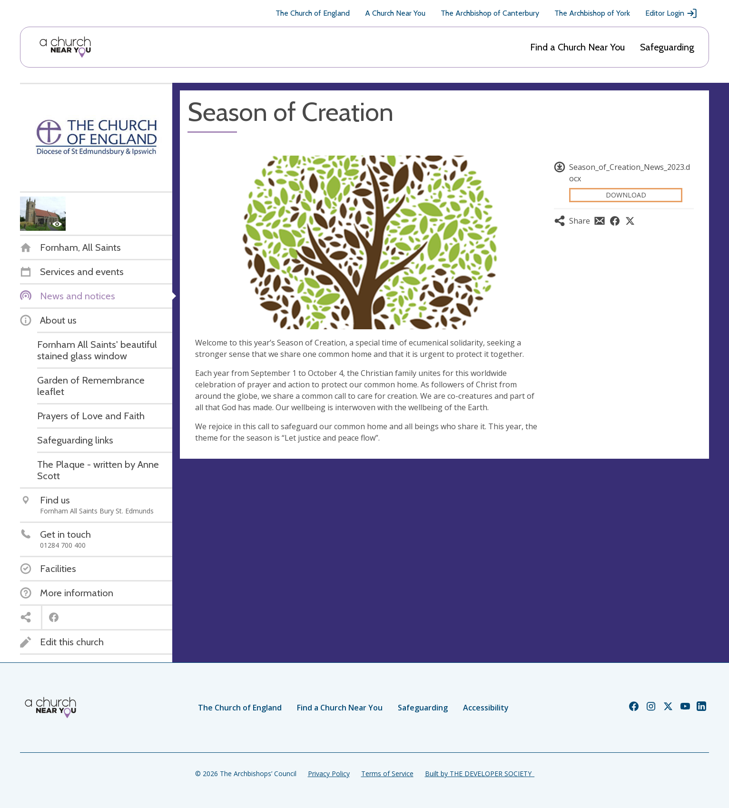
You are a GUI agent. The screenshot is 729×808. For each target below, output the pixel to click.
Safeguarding (667, 47)
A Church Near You (395, 13)
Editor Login (671, 13)
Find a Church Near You (577, 47)
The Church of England (313, 13)
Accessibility (486, 707)
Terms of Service (387, 773)
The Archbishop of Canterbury (490, 13)
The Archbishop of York (592, 13)
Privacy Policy (329, 773)
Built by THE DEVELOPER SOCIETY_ (479, 773)
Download (626, 194)
